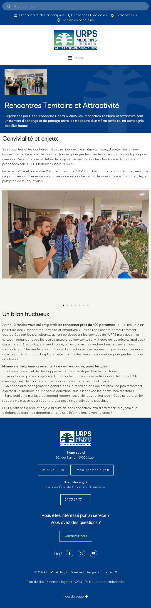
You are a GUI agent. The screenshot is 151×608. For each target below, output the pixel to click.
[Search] (8, 6)
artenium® (109, 572)
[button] (75, 58)
